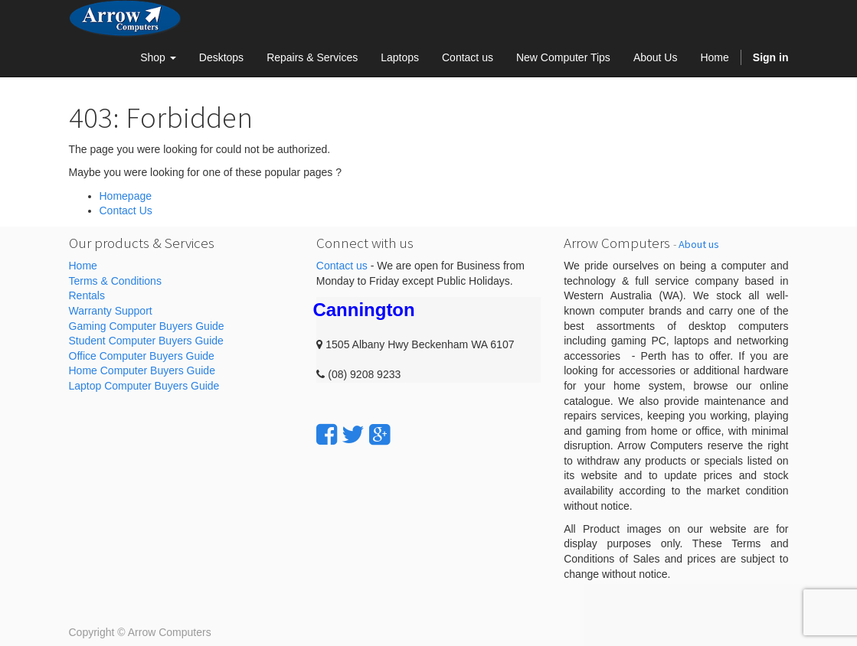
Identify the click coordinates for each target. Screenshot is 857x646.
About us (699, 244)
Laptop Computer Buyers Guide (144, 386)
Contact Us (126, 210)
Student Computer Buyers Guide (146, 340)
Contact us (342, 265)
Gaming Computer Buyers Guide (146, 326)
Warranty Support (110, 311)
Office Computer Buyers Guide (141, 356)
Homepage (126, 196)
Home (83, 265)
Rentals (87, 295)
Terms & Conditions (115, 281)
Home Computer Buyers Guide (142, 370)
